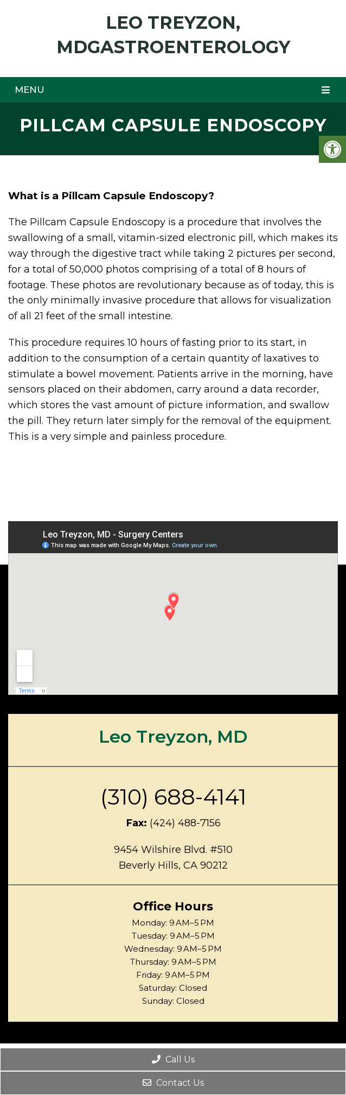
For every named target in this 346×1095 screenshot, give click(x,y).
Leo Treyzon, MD (173, 736)
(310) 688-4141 (173, 797)
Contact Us (173, 1083)
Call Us (173, 1059)
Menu (29, 89)
